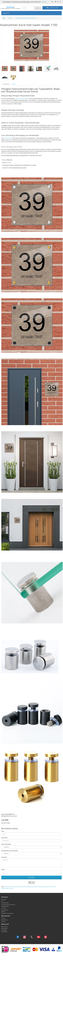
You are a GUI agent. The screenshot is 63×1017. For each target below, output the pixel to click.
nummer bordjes (8, 138)
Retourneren (4, 920)
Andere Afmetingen (6, 844)
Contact (3, 918)
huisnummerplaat (8, 886)
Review (14, 84)
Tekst (2, 831)
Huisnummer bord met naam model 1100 (26, 18)
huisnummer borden (23, 98)
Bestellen (31, 877)
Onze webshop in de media (8, 904)
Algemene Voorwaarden (7, 913)
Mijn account (4, 926)
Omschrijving (6, 84)
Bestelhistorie (4, 928)
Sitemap (3, 921)
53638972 (44, 2)
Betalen (3, 911)
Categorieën (6, 13)
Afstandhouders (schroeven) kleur (9, 850)
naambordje (16, 886)
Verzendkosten (5, 903)
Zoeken (10, 18)
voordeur (11, 888)
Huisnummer (4, 837)
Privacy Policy (4, 910)
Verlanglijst (4, 930)
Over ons (3, 908)
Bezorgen (3, 899)
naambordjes (33, 886)
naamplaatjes (41, 886)
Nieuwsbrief (4, 931)
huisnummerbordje (25, 886)
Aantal (2, 869)
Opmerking (4, 857)
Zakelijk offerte (5, 906)
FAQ (2, 901)
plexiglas (16, 98)
